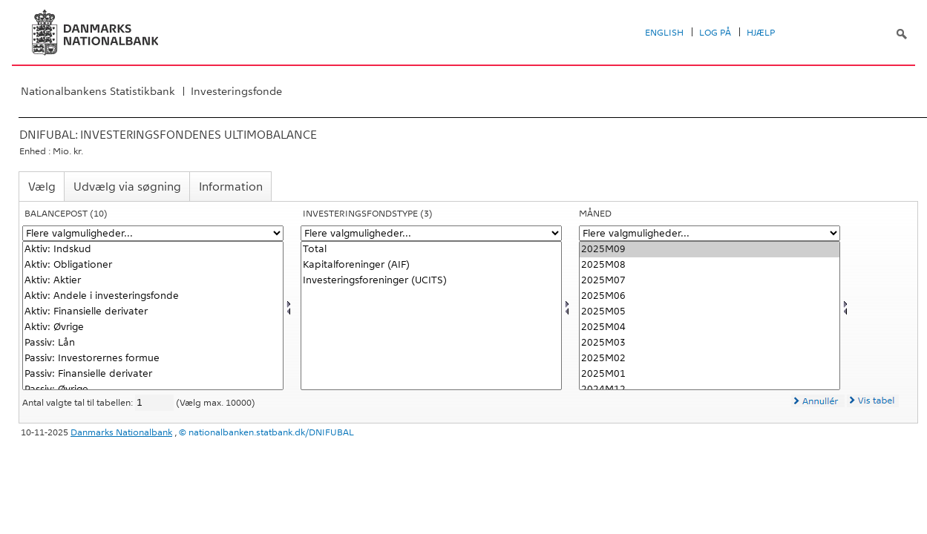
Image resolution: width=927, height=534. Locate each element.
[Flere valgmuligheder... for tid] (709, 233)
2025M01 (709, 374)
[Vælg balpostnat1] (153, 315)
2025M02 (709, 358)
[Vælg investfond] (431, 315)
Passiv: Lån (153, 343)
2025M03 (709, 343)
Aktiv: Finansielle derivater (153, 312)
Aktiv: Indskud (153, 249)
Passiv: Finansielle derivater (153, 374)
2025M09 (709, 249)
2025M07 (709, 281)
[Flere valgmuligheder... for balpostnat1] (153, 233)
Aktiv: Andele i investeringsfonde (153, 296)
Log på (715, 33)
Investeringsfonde (236, 91)
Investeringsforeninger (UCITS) (431, 281)
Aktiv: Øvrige (153, 327)
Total (431, 249)
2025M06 (709, 296)
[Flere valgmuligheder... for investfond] (431, 233)
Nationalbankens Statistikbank (98, 91)
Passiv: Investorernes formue (153, 358)
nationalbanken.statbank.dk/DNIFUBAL (271, 432)
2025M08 (709, 265)
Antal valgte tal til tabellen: (78, 403)
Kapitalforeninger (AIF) (431, 265)
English (664, 33)
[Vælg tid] (709, 315)
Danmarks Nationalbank (121, 432)
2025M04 (709, 327)
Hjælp (761, 33)
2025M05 (709, 312)
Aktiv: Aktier (153, 281)
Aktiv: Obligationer (153, 265)
